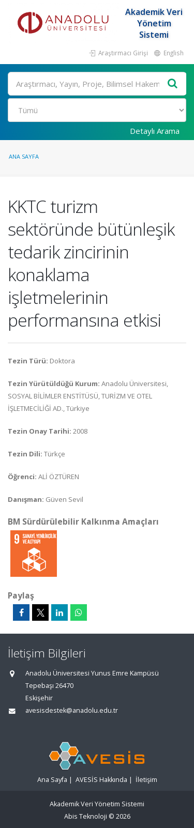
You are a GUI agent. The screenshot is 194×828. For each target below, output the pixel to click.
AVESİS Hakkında (101, 779)
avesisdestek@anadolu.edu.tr (71, 710)
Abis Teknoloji (85, 816)
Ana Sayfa (24, 156)
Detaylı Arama (155, 131)
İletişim (146, 779)
